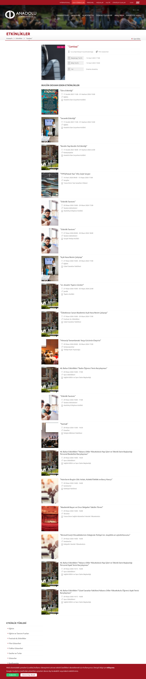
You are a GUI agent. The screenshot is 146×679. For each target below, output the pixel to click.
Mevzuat (9, 658)
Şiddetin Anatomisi (16, 220)
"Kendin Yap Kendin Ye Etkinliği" (73, 146)
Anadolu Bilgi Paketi (79, 644)
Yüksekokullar (33, 646)
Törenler (67, 514)
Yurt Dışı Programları (58, 649)
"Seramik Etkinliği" (68, 118)
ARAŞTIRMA (119, 15)
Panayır (12, 131)
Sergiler (66, 180)
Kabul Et (12, 675)
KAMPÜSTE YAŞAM (133, 15)
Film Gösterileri (104, 52)
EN (138, 10)
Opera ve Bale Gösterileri (18, 121)
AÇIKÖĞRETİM (88, 15)
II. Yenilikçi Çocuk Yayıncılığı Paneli (22, 215)
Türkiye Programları (57, 644)
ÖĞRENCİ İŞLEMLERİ (104, 15)
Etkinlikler (19, 38)
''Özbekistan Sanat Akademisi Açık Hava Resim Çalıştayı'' (84, 312)
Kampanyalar (68, 152)
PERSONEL (90, 2)
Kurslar (11, 111)
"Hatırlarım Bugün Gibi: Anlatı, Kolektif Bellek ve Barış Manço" (86, 479)
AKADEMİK (75, 15)
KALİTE (108, 2)
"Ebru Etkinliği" (66, 90)
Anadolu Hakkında (12, 638)
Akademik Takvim (56, 655)
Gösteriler (13, 81)
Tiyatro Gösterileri (16, 185)
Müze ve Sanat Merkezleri (126, 646)
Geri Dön (135, 39)
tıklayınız (110, 667)
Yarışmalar (13, 190)
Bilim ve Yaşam (100, 663)
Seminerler (67, 486)
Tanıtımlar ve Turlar (16, 175)
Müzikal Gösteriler (16, 116)
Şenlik (66, 291)
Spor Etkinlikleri (69, 375)
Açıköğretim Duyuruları (59, 638)
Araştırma (54, 646)
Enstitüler (31, 641)
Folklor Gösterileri (16, 71)
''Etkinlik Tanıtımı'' (68, 201)
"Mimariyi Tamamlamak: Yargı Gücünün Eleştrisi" (80, 340)
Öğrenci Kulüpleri (123, 655)
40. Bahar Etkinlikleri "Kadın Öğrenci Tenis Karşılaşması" (83, 368)
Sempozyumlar (69, 347)
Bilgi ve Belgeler (12, 655)
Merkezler (98, 641)
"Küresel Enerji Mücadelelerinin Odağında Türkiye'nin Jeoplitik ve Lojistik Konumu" (95, 535)
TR (134, 10)
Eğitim (66, 97)
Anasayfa (9, 38)
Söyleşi (11, 205)
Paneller (67, 430)
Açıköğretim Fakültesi (58, 641)
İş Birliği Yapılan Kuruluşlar (15, 652)
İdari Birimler (10, 644)
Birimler (97, 638)
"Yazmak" (64, 424)
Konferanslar (14, 86)
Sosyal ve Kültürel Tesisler (126, 638)
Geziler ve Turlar (15, 76)
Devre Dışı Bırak (28, 675)
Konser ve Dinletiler (16, 106)
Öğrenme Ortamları (57, 658)
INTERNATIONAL (65, 2)
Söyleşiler (12, 156)
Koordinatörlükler (101, 644)
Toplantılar (13, 180)
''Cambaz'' (29, 38)
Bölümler (9, 646)
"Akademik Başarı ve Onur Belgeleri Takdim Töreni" (81, 507)
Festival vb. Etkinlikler (72, 319)
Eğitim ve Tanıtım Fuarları (19, 56)
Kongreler (13, 101)
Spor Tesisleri (121, 649)
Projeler (97, 646)
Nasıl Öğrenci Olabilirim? (59, 652)
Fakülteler (31, 638)
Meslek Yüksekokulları (35, 644)
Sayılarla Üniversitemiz (14, 641)
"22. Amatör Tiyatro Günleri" (72, 285)
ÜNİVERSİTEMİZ (62, 15)
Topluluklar (120, 652)
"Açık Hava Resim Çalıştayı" (71, 257)
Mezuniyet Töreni (16, 200)
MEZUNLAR (99, 2)
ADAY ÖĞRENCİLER (78, 2)
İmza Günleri (14, 91)
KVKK (131, 2)
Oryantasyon (14, 126)
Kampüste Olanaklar (124, 658)
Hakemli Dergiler (100, 649)
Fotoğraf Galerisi (122, 661)
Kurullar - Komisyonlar (13, 649)
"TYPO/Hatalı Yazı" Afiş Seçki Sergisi (75, 174)
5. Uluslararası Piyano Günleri (20, 210)
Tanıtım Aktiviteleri (70, 208)
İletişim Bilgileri (11, 661)
